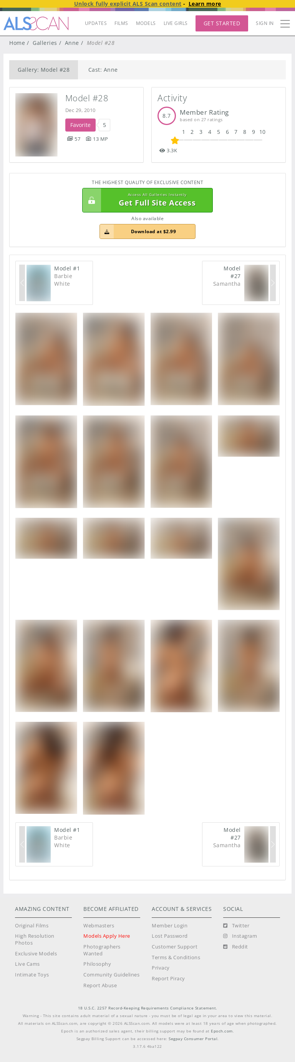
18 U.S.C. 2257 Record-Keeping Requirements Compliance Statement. (147, 1008)
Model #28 (87, 98)
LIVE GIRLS (176, 23)
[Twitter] (236, 925)
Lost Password (170, 936)
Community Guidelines (111, 974)
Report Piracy (168, 978)
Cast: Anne (103, 69)
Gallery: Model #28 (44, 69)
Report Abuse (100, 985)
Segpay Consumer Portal (193, 1038)
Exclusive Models (36, 953)
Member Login (169, 925)
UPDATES (96, 23)
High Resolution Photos (35, 939)
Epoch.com (222, 1031)
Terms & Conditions (176, 957)
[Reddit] (235, 946)
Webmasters (98, 925)
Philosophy (97, 964)
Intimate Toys (32, 974)
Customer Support (174, 946)
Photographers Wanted (102, 950)
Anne (72, 42)
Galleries (45, 42)
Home (17, 42)
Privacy (161, 968)
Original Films (31, 925)
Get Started (222, 23)
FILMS (121, 23)
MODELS (146, 23)
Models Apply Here (106, 936)
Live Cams (27, 964)
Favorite (80, 124)
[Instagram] (240, 936)
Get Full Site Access (146, 200)
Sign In (265, 23)
